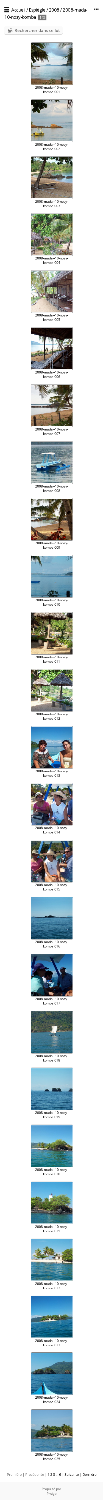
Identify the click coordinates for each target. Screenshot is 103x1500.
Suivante (72, 1474)
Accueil (18, 10)
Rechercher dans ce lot (37, 30)
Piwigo (52, 1493)
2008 (54, 10)
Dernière (89, 1474)
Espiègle (37, 10)
